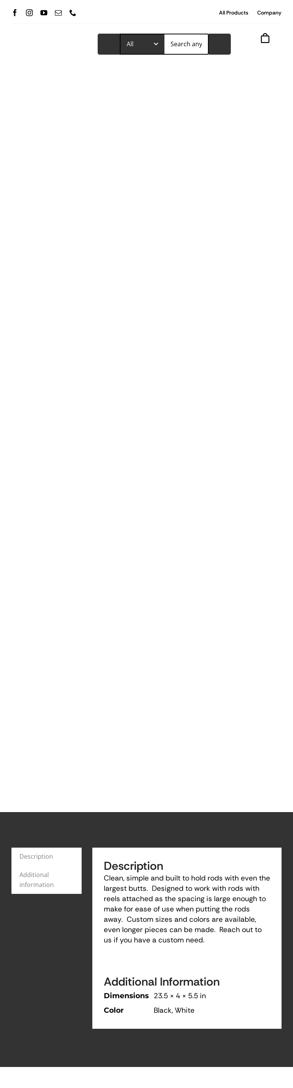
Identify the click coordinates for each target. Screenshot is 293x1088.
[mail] (58, 12)
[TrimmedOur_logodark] (49, 41)
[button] (118, 844)
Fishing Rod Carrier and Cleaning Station (45, 790)
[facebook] (14, 12)
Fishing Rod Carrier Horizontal (132, 790)
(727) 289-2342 (107, 963)
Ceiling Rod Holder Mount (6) (231, 790)
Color (121, 833)
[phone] (72, 12)
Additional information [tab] (36, 481)
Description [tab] (36, 458)
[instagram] (29, 12)
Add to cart (146, 864)
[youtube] (43, 12)
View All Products (260, 706)
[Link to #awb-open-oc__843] (260, 51)
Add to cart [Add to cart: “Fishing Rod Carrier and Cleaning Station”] (51, 864)
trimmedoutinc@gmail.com (196, 963)
